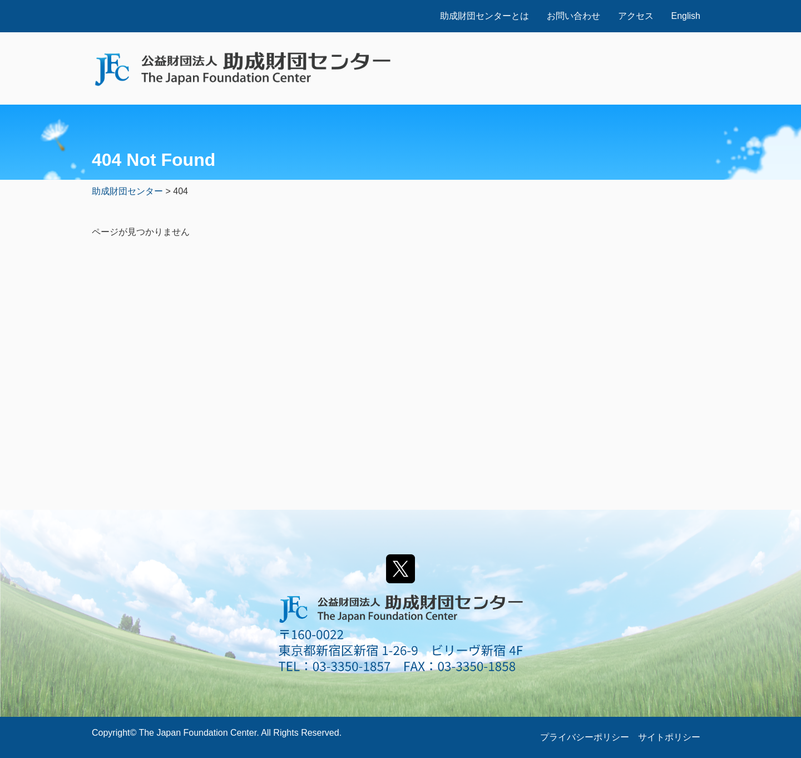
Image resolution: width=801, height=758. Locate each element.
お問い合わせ (573, 16)
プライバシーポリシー (584, 737)
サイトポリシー (669, 737)
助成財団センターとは (484, 16)
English (685, 16)
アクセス (636, 16)
